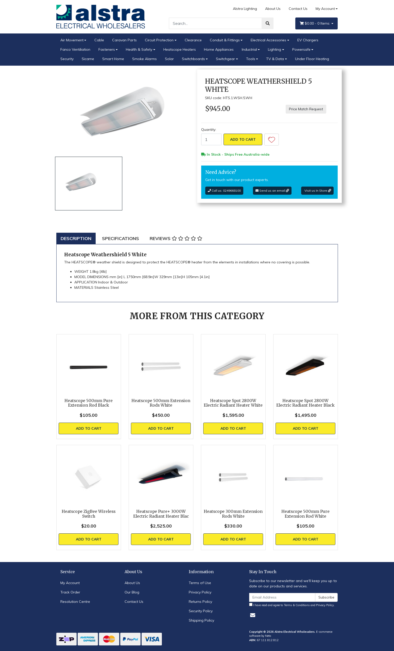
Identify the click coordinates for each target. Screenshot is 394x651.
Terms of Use (200, 583)
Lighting (274, 49)
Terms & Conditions (297, 605)
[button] (271, 140)
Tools (250, 59)
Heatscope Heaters (179, 49)
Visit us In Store (317, 190)
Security (67, 59)
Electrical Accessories (268, 40)
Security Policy (201, 611)
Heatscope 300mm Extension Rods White (233, 514)
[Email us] (252, 615)
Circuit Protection (159, 40)
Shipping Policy (201, 620)
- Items (315, 23)
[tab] (76, 238)
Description (76, 238)
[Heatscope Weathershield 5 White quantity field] (211, 139)
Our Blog (132, 592)
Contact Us (298, 8)
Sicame (88, 59)
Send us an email (272, 190)
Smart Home (113, 59)
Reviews (176, 238)
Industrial (249, 49)
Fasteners (106, 49)
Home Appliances (219, 49)
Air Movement (71, 40)
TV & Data (275, 59)
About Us (273, 8)
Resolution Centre (75, 601)
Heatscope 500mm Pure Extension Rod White (305, 514)
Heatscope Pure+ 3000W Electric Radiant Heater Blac (161, 514)
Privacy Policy (200, 592)
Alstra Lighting (245, 8)
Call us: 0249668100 (224, 190)
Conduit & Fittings (225, 40)
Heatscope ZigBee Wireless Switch (88, 514)
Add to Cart (243, 139)
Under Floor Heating (312, 59)
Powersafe (301, 49)
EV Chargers (307, 40)
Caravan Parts (124, 40)
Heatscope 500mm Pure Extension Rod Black (88, 403)
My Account (70, 583)
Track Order (70, 592)
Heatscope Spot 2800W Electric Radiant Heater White (233, 403)
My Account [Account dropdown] (325, 8)
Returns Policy (200, 601)
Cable (99, 40)
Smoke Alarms (144, 59)
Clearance (193, 40)
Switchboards (193, 59)
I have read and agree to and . (292, 605)
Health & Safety (139, 49)
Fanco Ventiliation (75, 49)
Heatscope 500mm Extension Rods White (160, 403)
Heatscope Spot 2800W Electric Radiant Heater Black (305, 403)
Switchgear (225, 59)
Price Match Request (306, 109)
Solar (169, 59)
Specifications (120, 238)
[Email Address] (282, 597)
